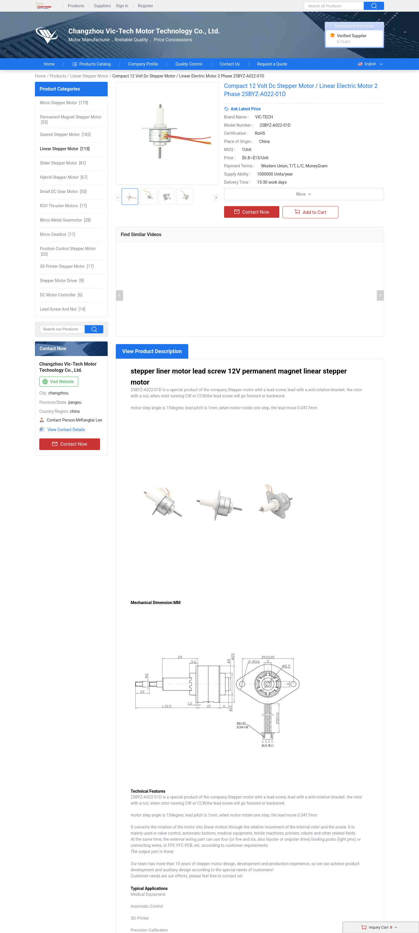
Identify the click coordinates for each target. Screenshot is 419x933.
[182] (65, 134)
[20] (68, 251)
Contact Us (230, 64)
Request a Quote (272, 64)
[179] (64, 102)
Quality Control (188, 64)
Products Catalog (91, 64)
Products (76, 6)
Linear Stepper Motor (89, 76)
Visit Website (57, 382)
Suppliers (102, 6)
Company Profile (143, 64)
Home (49, 64)
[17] (63, 205)
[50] (63, 191)
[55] (71, 120)
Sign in (122, 6)
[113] (65, 148)
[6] (61, 295)
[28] (65, 220)
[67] (63, 177)
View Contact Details (66, 429)
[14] (62, 309)
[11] (57, 234)
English (366, 64)
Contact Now (69, 444)
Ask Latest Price (246, 109)
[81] (63, 163)
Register (145, 6)
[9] (62, 280)
